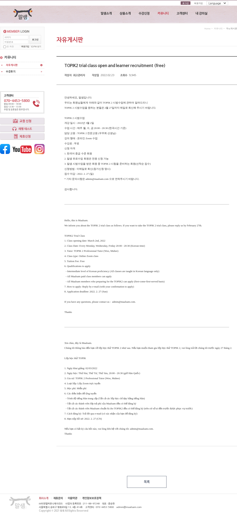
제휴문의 (58, 498)
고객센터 (182, 13)
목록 (147, 482)
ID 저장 (10, 46)
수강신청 (144, 13)
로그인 (185, 3)
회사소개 (43, 498)
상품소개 (125, 13)
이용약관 (72, 498)
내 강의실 (201, 13)
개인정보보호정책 (91, 498)
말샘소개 (106, 13)
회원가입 (198, 3)
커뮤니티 (163, 13)
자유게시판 (12, 65)
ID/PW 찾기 (36, 46)
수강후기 (10, 71)
